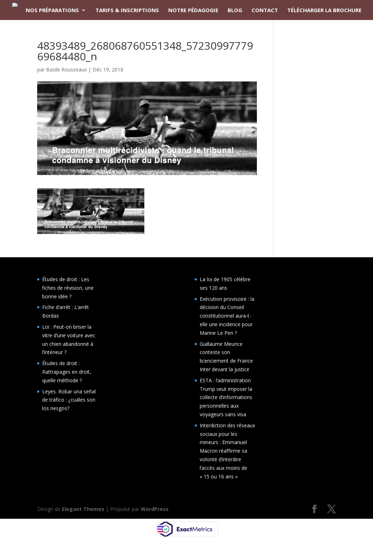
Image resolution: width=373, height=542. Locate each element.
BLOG (235, 11)
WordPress (155, 509)
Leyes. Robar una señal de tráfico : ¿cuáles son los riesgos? (69, 400)
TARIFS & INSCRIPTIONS (127, 11)
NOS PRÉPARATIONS (52, 11)
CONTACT (265, 11)
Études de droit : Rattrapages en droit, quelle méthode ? (66, 372)
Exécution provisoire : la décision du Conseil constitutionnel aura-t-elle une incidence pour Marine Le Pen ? (227, 315)
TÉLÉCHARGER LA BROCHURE (324, 11)
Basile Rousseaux (66, 69)
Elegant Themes (83, 509)
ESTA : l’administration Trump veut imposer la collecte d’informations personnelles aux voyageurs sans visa (226, 397)
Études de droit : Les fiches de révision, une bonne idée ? (68, 288)
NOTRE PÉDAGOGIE (193, 11)
